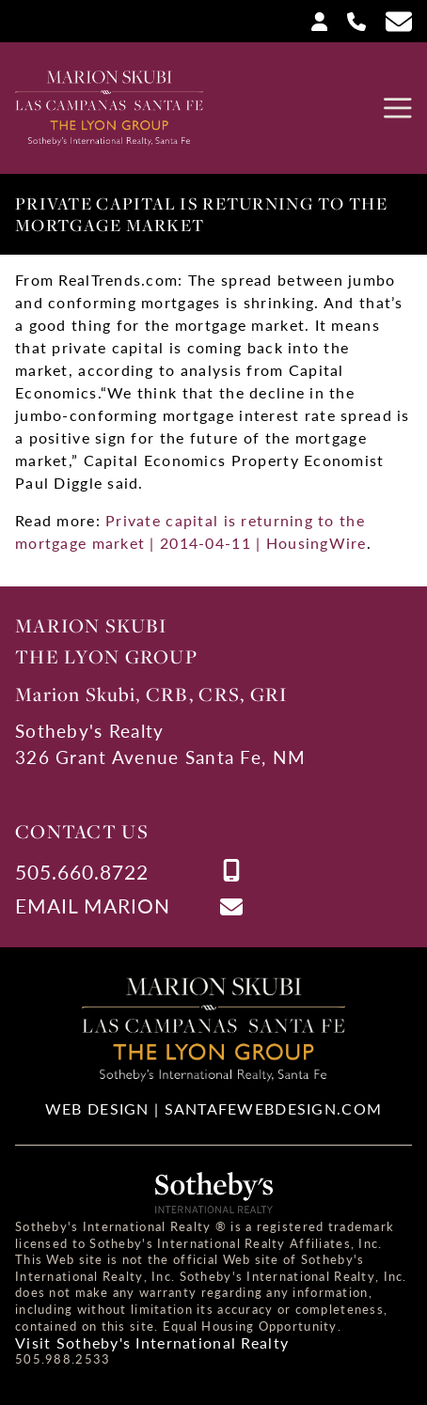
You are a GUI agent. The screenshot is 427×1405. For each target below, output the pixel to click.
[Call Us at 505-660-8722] (349, 20)
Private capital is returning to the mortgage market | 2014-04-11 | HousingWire (191, 531)
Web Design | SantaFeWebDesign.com (213, 1108)
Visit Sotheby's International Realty (152, 1343)
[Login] (312, 20)
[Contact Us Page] (391, 21)
